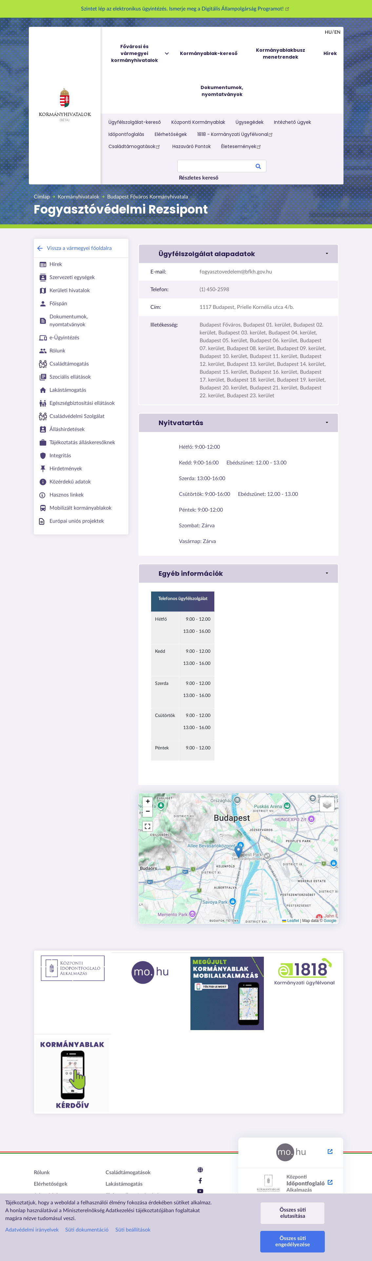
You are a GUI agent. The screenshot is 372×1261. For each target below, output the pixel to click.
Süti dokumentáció (86, 1230)
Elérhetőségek (171, 134)
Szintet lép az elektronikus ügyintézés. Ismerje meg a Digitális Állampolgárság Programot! (186, 8)
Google (330, 920)
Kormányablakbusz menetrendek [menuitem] (280, 53)
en (337, 32)
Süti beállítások (132, 1230)
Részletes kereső (198, 177)
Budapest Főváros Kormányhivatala (147, 196)
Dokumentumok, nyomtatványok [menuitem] (222, 91)
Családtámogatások (135, 146)
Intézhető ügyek (292, 122)
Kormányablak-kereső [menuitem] (209, 53)
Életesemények (242, 146)
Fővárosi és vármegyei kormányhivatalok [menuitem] (140, 53)
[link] (238, 254)
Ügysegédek (250, 122)
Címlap (42, 196)
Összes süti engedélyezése (292, 1241)
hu (328, 32)
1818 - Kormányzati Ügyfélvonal (236, 134)
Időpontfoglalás (126, 134)
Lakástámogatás (124, 1184)
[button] (238, 851)
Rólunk (42, 1172)
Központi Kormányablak (198, 122)
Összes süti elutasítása (293, 1213)
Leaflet (290, 920)
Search (258, 167)
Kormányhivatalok (65, 102)
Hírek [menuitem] (330, 53)
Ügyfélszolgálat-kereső (134, 122)
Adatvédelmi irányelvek (32, 1230)
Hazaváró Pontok (191, 146)
